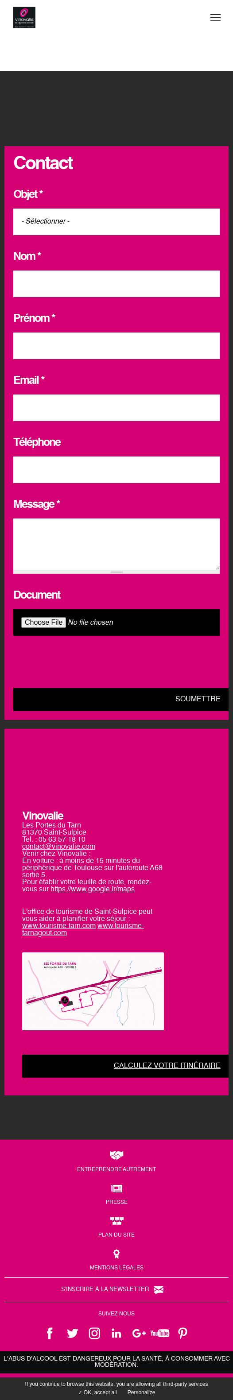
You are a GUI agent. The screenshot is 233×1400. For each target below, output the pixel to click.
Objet (28, 195)
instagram (94, 1333)
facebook (50, 1333)
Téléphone (36, 443)
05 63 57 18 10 (62, 839)
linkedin (116, 1333)
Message (36, 504)
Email (28, 381)
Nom (27, 257)
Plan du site (116, 1235)
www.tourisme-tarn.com (59, 926)
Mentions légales (117, 1268)
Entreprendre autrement (116, 1169)
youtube (161, 1333)
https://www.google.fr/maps (92, 889)
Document (36, 595)
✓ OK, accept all (97, 1392)
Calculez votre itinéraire (167, 1066)
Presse (117, 1202)
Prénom (34, 319)
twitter (72, 1333)
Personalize (141, 1392)
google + (139, 1333)
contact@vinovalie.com (58, 847)
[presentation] (80, 662)
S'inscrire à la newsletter (105, 1289)
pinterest (183, 1333)
